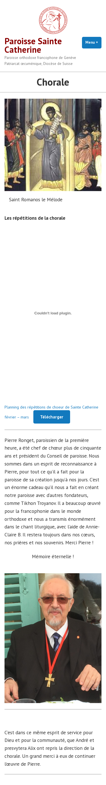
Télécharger (51, 417)
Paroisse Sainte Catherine (33, 45)
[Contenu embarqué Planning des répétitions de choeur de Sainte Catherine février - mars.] (53, 313)
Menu (93, 42)
